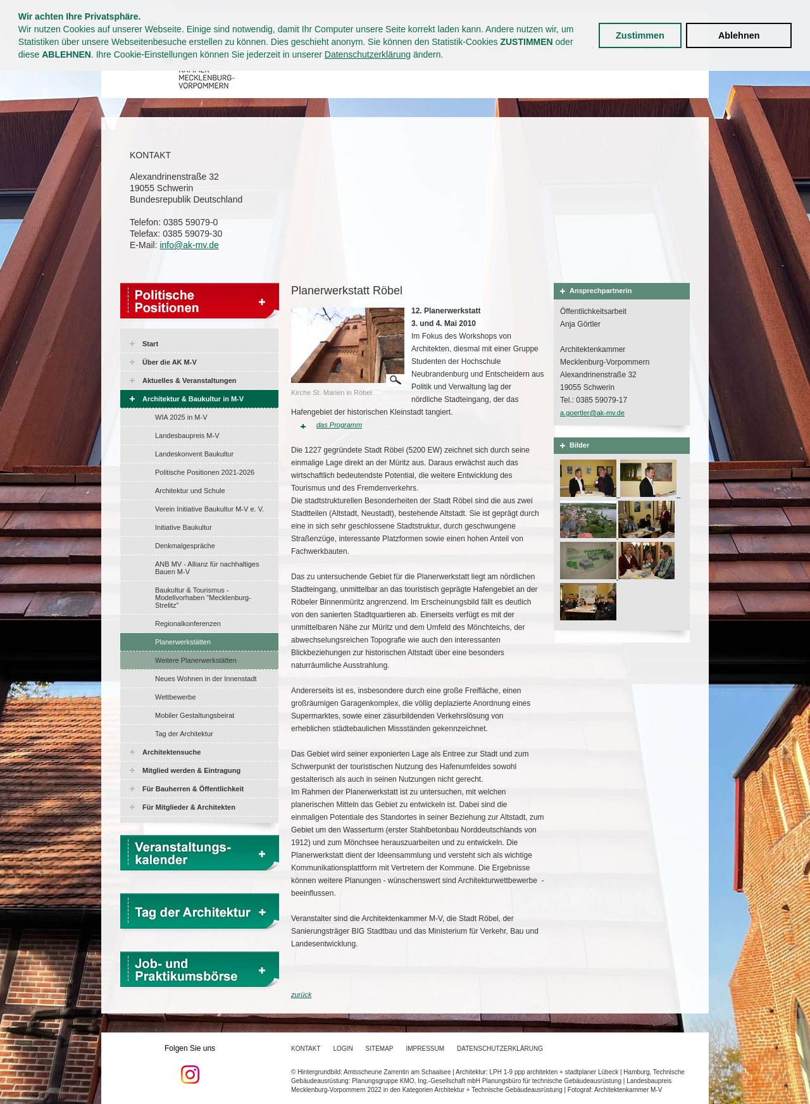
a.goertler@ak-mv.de (592, 413)
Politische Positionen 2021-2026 (204, 472)
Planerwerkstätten (183, 642)
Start (150, 344)
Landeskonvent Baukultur (194, 454)
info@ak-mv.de (188, 245)
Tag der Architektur (184, 733)
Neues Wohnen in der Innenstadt (206, 678)
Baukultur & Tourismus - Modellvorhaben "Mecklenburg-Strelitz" (203, 597)
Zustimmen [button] (640, 35)
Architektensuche (171, 752)
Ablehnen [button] (739, 35)
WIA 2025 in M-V (181, 417)
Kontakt (305, 1048)
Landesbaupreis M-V (187, 435)
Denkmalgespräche (185, 545)
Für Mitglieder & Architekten (188, 807)
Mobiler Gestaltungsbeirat (194, 715)
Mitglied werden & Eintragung (191, 770)
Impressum (425, 1048)
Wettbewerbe (175, 697)
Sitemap (380, 1048)
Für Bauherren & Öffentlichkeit (193, 789)
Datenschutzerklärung (368, 54)
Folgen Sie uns (190, 1064)
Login (342, 1048)
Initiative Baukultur (183, 527)
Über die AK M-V (169, 362)
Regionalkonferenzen (188, 623)
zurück (301, 994)
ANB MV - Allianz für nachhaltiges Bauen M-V (207, 567)
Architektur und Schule (190, 490)
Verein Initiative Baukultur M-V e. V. (209, 509)
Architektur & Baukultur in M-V (193, 399)
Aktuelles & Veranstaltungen (189, 380)
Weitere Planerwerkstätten (196, 660)
